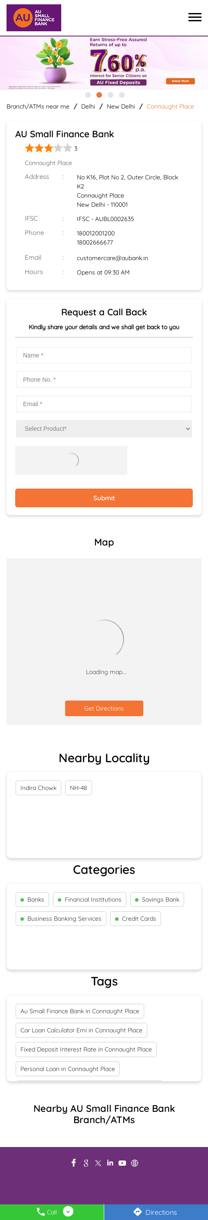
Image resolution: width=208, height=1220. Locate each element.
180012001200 (96, 233)
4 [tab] (121, 94)
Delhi (88, 106)
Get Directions (104, 708)
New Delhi (121, 106)
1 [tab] (87, 94)
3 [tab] (110, 94)
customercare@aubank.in (112, 258)
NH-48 (78, 788)
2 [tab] (98, 94)
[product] (104, 428)
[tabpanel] (104, 63)
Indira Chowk (38, 788)
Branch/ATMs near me (38, 106)
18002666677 (95, 242)
